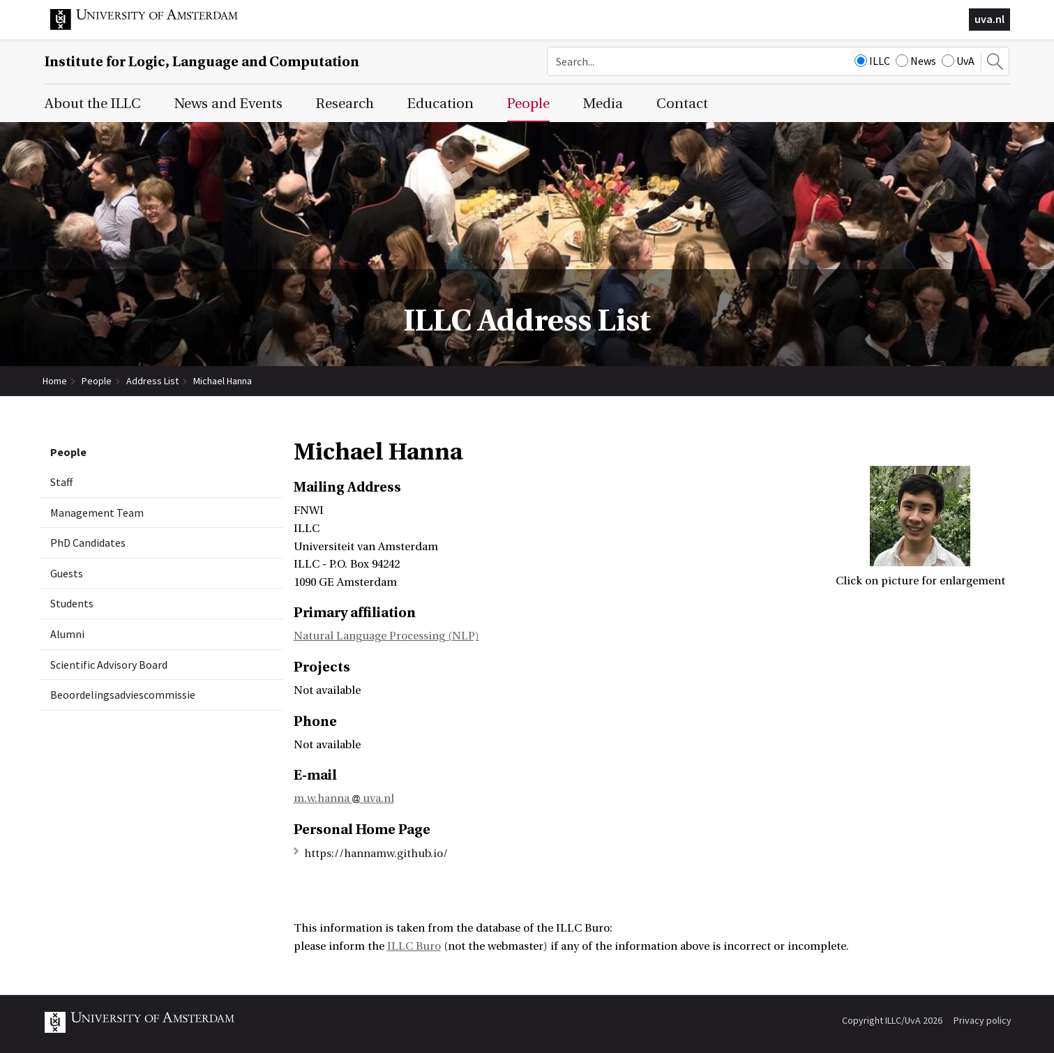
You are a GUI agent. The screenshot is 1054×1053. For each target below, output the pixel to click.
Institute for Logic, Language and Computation (202, 62)
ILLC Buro (414, 946)
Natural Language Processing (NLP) (386, 636)
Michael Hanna (222, 380)
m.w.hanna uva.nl (344, 798)
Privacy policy (982, 1020)
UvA (958, 61)
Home (55, 380)
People (97, 380)
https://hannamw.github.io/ (376, 853)
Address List (152, 380)
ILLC (872, 61)
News (916, 61)
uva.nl (989, 19)
